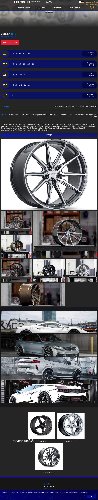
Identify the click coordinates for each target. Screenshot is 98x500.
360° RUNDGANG (74, 8)
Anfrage (49, 135)
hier (87, 492)
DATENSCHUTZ (49, 486)
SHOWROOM (57, 8)
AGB (45, 488)
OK (92, 496)
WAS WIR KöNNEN (24, 8)
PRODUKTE (41, 8)
